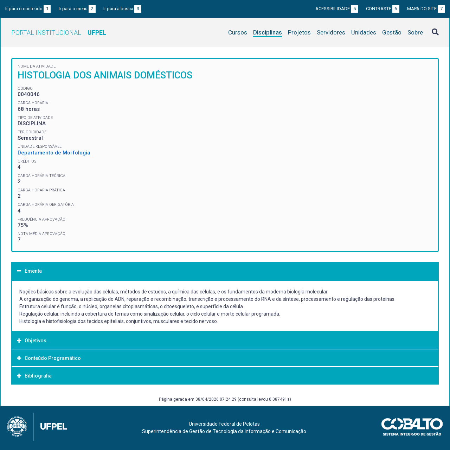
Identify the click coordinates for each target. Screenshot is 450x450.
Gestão (391, 32)
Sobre (415, 32)
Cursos (237, 32)
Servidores (331, 32)
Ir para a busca (122, 8)
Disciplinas (267, 32)
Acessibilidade (336, 8)
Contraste (382, 8)
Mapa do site (426, 8)
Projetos (299, 32)
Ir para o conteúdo (28, 8)
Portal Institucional (58, 32)
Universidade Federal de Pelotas (224, 424)
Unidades (363, 32)
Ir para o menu (77, 8)
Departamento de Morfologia (54, 153)
